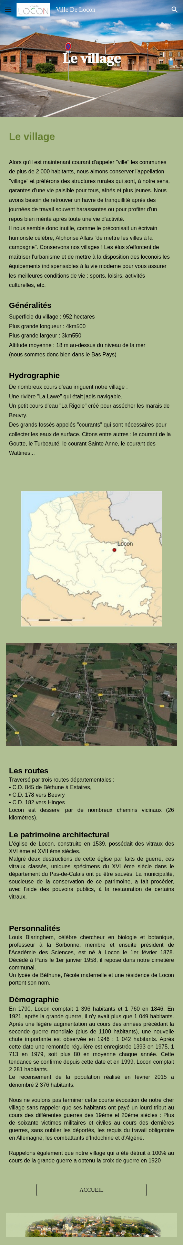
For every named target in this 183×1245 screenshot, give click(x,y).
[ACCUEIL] (91, 1190)
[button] (8, 9)
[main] (91, 58)
